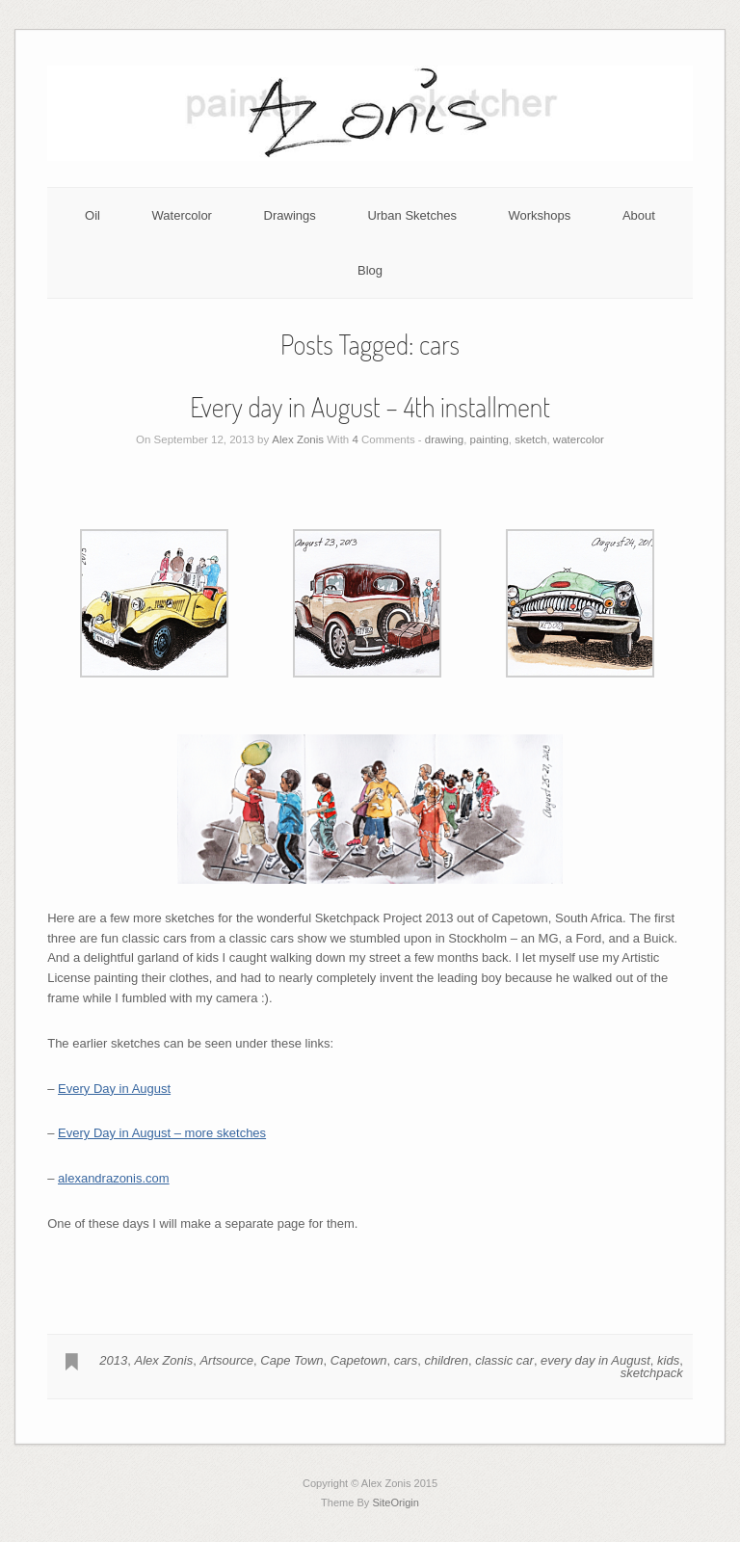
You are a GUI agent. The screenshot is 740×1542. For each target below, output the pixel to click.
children (446, 1360)
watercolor (578, 439)
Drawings (290, 215)
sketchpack (652, 1373)
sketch (530, 439)
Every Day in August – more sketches (162, 1133)
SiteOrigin (395, 1502)
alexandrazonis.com (114, 1178)
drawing (444, 439)
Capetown (358, 1360)
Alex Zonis (298, 439)
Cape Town (291, 1360)
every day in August (595, 1360)
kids (668, 1360)
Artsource (226, 1360)
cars (406, 1360)
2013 (113, 1360)
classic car (504, 1360)
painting (489, 439)
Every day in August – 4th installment (370, 406)
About (638, 215)
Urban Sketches (412, 215)
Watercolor (182, 215)
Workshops (540, 215)
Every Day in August (114, 1088)
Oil (92, 215)
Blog (370, 270)
